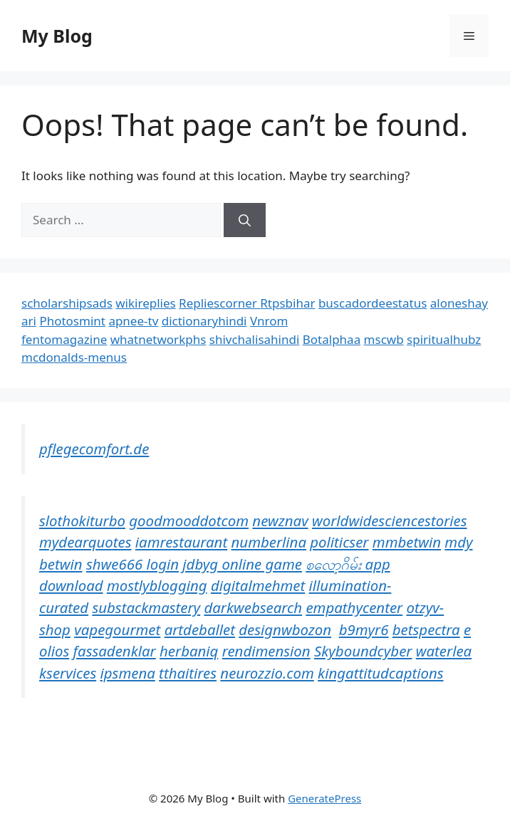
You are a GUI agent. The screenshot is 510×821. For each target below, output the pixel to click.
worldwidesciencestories (389, 520)
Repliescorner (219, 303)
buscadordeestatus (372, 303)
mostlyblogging (157, 585)
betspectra (426, 629)
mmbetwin (407, 542)
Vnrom (269, 321)
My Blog (57, 35)
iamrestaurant (181, 542)
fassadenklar (114, 651)
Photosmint (72, 321)
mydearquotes (85, 542)
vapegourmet (117, 629)
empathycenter (354, 607)
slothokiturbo (82, 520)
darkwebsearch (253, 607)
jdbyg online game (242, 564)
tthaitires (188, 673)
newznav (280, 520)
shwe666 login (132, 564)
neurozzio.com (266, 673)
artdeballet (200, 629)
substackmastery (146, 607)
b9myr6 (364, 629)
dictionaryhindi (204, 321)
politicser (339, 542)
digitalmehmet (258, 585)
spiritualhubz (444, 339)
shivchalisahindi (254, 339)
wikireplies (145, 303)
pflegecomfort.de (94, 449)
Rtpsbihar (287, 303)
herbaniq (189, 651)
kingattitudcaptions (380, 673)
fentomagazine (64, 339)
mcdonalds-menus (74, 357)
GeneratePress (324, 798)
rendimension (266, 651)
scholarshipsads (67, 303)
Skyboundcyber (363, 651)
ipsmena (127, 673)
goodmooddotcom (189, 520)
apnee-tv (133, 321)
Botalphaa (331, 339)
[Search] (245, 220)
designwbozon (285, 629)
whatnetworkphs (158, 339)
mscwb (384, 339)
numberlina (268, 542)
